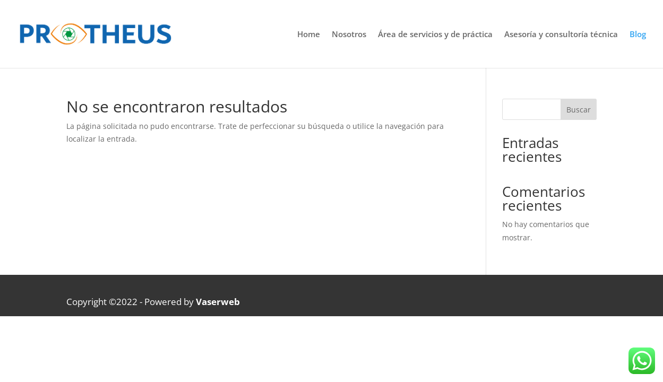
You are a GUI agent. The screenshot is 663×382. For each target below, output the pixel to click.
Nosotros (349, 34)
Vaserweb (218, 302)
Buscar (578, 110)
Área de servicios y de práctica (435, 34)
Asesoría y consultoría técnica (561, 34)
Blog (638, 34)
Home (308, 34)
